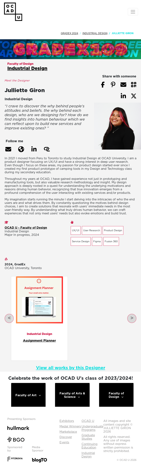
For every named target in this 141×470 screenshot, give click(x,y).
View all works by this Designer (70, 367)
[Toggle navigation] (133, 11)
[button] (8, 149)
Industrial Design (94, 33)
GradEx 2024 (69, 33)
